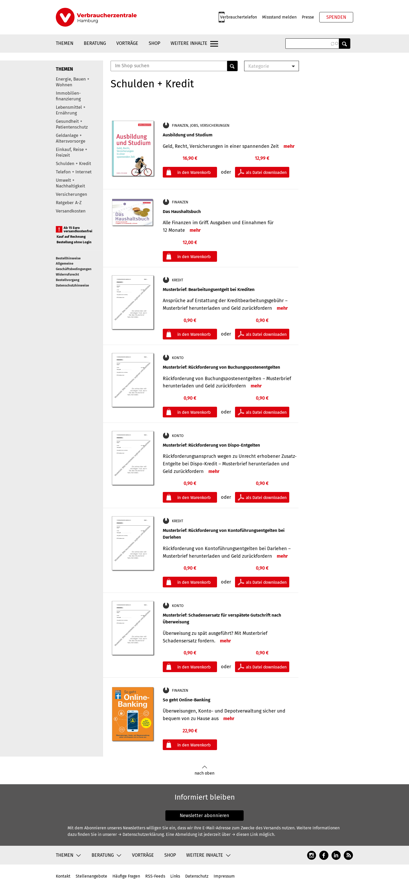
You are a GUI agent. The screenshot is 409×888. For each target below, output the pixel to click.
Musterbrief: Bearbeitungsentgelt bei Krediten (209, 289)
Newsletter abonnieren (204, 815)
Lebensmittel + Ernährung (70, 110)
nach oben (204, 770)
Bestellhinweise (68, 258)
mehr (289, 146)
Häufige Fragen (126, 876)
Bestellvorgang (67, 280)
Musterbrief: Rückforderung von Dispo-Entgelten (211, 445)
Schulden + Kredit (73, 163)
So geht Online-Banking (186, 700)
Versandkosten (71, 211)
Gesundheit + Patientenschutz (72, 124)
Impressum (224, 876)
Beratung (95, 43)
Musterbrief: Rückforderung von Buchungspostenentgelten (221, 367)
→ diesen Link (245, 834)
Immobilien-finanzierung (68, 96)
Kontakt (63, 876)
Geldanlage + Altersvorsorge (70, 138)
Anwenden (344, 43)
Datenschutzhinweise (72, 285)
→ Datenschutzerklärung (141, 834)
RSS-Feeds (155, 876)
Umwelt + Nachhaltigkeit (70, 183)
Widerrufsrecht (67, 274)
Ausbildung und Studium (187, 135)
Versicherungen (71, 194)
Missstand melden (279, 17)
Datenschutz (196, 876)
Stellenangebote (91, 876)
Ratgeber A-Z (69, 202)
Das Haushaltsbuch (182, 211)
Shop (154, 43)
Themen (64, 43)
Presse (308, 17)
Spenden (336, 17)
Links (175, 876)
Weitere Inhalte (189, 43)
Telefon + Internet (74, 172)
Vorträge (127, 43)
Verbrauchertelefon (238, 17)
